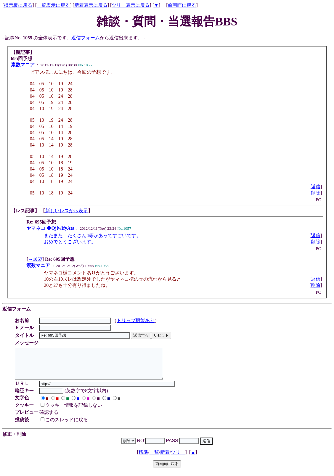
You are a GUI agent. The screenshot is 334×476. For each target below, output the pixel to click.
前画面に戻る (182, 5)
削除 (315, 192)
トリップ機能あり (136, 320)
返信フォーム (85, 37)
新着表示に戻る (90, 5)
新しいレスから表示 (66, 210)
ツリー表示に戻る (131, 5)
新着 (165, 458)
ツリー (178, 458)
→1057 (35, 259)
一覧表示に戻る (53, 5)
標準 (143, 458)
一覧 (154, 458)
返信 (315, 186)
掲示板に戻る (18, 5)
